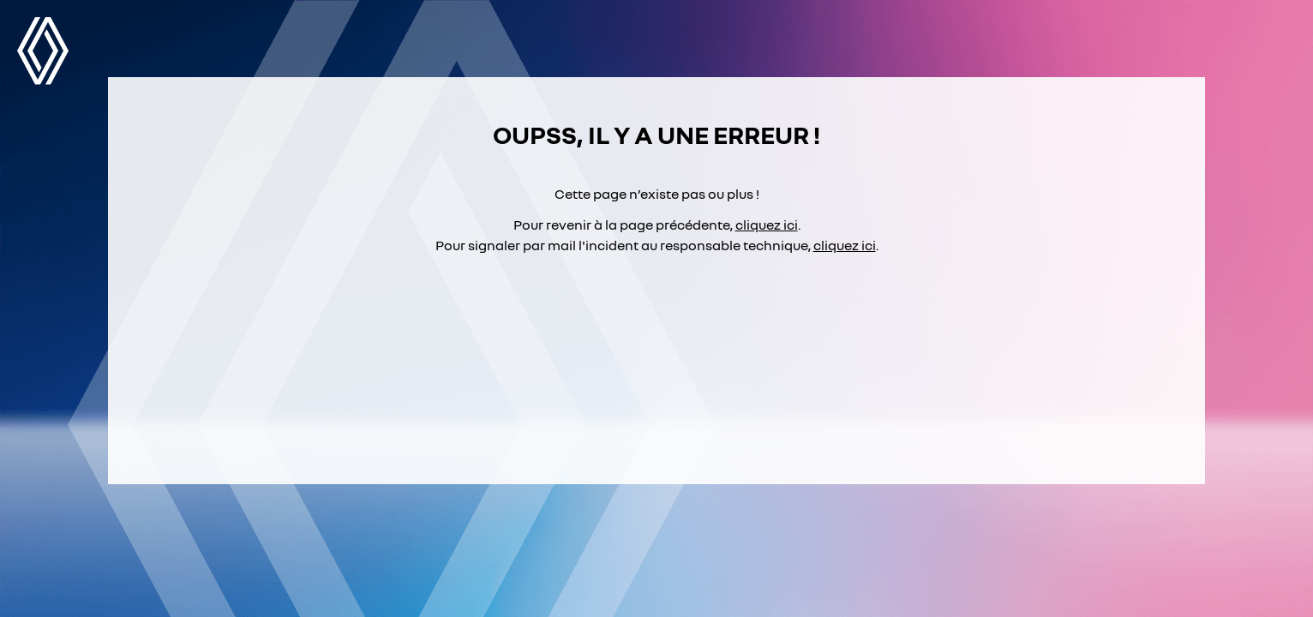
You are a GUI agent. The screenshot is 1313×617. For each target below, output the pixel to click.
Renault (43, 51)
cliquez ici (766, 224)
